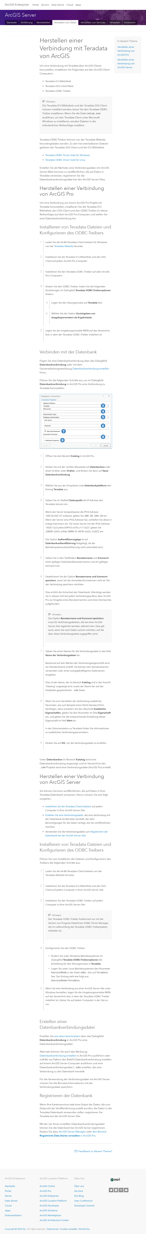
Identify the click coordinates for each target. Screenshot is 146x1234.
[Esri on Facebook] (116, 1189)
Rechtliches (84, 1228)
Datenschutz (52, 1228)
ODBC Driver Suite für (67, 154)
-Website (63, 245)
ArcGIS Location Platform (53, 1199)
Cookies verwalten (68, 1228)
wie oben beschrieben (67, 1035)
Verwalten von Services (93, 22)
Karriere (78, 1190)
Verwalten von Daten (65, 22)
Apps (78, 4)
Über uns (79, 1185)
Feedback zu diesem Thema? (95, 1150)
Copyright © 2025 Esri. (16, 1228)
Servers (45, 4)
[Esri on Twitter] (111, 1189)
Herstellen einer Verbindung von (126, 51)
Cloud (69, 4)
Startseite (12, 22)
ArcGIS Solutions (49, 1209)
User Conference (83, 1199)
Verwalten (114, 22)
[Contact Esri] (126, 1189)
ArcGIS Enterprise (17, 4)
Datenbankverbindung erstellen (90, 368)
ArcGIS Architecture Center (54, 1219)
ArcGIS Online (47, 1185)
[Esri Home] (115, 1179)
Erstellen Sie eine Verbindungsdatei (64, 814)
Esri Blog (79, 1195)
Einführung (27, 22)
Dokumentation (13, 1214)
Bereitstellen (43, 22)
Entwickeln (129, 22)
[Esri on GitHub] (121, 1189)
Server (8, 1195)
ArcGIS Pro (45, 1190)
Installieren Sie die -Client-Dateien (68, 805)
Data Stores (57, 4)
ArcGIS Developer (49, 1204)
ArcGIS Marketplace (50, 1214)
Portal (36, 4)
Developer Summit (84, 1204)
